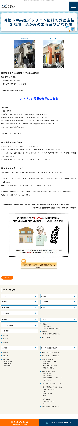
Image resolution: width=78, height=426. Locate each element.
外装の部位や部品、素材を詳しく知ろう (53, 387)
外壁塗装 (44, 324)
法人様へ (5, 342)
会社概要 (4, 319)
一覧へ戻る (7, 278)
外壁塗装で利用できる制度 (50, 366)
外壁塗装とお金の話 (47, 359)
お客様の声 (44, 296)
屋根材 (44, 395)
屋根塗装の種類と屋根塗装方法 (51, 334)
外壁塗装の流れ (47, 326)
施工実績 (4, 348)
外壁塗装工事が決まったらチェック (52, 378)
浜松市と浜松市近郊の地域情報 (50, 352)
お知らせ (4, 302)
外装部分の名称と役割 (49, 389)
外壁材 (44, 391)
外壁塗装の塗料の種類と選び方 (51, 328)
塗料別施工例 (7, 363)
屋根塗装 (44, 332)
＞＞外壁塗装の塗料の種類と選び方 (12, 90)
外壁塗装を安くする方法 (49, 361)
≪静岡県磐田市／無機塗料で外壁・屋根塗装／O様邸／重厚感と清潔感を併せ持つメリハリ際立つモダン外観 (36, 205)
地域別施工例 (7, 366)
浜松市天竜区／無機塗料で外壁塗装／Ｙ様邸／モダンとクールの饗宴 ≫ (55, 208)
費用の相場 (46, 363)
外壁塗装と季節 (47, 373)
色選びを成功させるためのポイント (51, 383)
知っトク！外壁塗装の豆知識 (49, 348)
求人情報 (5, 339)
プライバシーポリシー (8, 325)
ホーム (4, 296)
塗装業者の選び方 (47, 375)
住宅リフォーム (46, 337)
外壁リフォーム (47, 380)
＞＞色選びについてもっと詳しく (11, 133)
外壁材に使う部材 (47, 393)
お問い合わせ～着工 (48, 401)
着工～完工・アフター (49, 403)
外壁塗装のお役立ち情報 (48, 371)
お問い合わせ (6, 335)
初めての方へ (5, 307)
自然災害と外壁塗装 (48, 368)
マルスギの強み (6, 313)
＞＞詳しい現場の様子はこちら (39, 98)
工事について (45, 319)
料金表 (43, 307)
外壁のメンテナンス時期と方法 (50, 356)
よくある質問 (45, 302)
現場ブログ (6, 359)
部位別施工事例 (8, 361)
